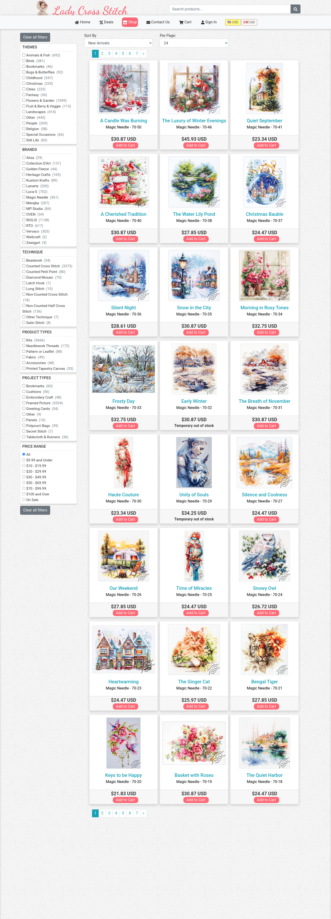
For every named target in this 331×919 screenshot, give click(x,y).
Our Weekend (125, 588)
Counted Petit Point (49, 272)
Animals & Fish (47, 55)
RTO (38, 226)
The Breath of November (266, 401)
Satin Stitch (42, 323)
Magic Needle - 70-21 (266, 688)
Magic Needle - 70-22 (195, 688)
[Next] (147, 54)
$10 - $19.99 (39, 466)
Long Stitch (43, 289)
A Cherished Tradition (125, 214)
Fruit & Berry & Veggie (52, 106)
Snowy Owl (266, 588)
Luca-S (40, 192)
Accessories (43, 363)
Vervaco (41, 231)
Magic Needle (46, 197)
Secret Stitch (43, 431)
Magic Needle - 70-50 (125, 127)
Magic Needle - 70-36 (125, 314)
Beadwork (42, 260)
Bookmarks (43, 66)
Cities (39, 89)
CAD (249, 22)
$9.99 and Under (43, 460)
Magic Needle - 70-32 (195, 407)
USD (232, 22)
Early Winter (195, 401)
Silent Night (125, 308)
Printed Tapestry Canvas (53, 368)
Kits (39, 340)
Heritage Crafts (47, 175)
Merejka (41, 203)
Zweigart (40, 243)
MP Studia (42, 209)
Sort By (94, 35)
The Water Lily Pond (196, 214)
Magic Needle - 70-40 (125, 220)
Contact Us (158, 22)
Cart (185, 22)
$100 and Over (41, 494)
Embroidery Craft (47, 397)
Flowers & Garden (50, 100)
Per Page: (170, 35)
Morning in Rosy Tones (266, 308)
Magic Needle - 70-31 (266, 407)
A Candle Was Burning (125, 120)
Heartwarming (125, 682)
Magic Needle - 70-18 (266, 781)
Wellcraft (40, 237)
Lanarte (41, 186)
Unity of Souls (195, 495)
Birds (39, 61)
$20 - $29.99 (39, 471)
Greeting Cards (46, 409)
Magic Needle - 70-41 (266, 127)
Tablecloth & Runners (51, 437)
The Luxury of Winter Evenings (196, 120)
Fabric (39, 357)
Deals (106, 22)
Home (82, 22)
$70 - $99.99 (39, 488)
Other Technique (46, 317)
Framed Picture (48, 403)
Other (39, 117)
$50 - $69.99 (39, 483)
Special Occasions (48, 134)
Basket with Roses (195, 775)
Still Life (40, 140)
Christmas (43, 83)
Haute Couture (125, 495)
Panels (39, 420)
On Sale (36, 500)
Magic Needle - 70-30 (125, 501)
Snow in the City (196, 308)
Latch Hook (42, 283)
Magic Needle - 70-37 (266, 220)
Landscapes (44, 112)
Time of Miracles (195, 588)
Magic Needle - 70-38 (195, 220)
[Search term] (230, 8)
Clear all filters (39, 37)
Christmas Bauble (266, 214)
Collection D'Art (47, 163)
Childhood (43, 78)
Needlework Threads (51, 346)
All (32, 454)
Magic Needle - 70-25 (195, 594)
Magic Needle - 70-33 (125, 407)
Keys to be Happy (125, 775)
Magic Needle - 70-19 (195, 781)
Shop (130, 22)
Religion (40, 129)
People (40, 123)
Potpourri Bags (46, 426)
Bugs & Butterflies (48, 72)
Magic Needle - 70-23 (125, 688)
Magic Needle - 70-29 (195, 501)
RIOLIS (41, 220)
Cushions (41, 392)
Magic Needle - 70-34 (266, 314)
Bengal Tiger (266, 682)
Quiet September (266, 120)
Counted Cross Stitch (53, 266)
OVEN (38, 214)
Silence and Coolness (266, 495)
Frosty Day (125, 401)
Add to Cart (127, 145)
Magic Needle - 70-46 (195, 127)
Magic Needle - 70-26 (125, 594)
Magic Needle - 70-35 (195, 314)
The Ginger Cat (196, 682)
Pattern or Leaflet (48, 351)
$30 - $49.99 (39, 477)
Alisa (38, 158)
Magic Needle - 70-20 (125, 781)
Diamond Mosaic (47, 277)
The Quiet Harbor (266, 775)
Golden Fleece (45, 169)
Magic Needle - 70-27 (266, 501)
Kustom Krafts (45, 180)
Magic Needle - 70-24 (266, 594)
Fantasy (40, 95)
